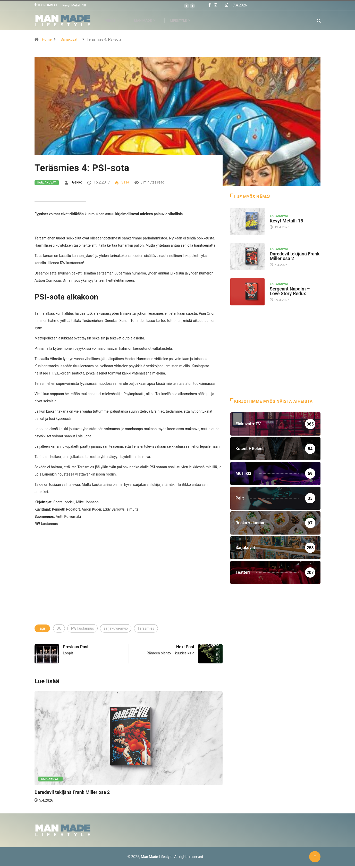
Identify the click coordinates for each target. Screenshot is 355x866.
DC (59, 628)
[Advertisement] (129, 585)
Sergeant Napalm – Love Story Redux (290, 291)
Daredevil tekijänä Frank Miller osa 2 (72, 792)
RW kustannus (82, 628)
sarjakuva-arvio (116, 628)
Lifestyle (184, 20)
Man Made (148, 20)
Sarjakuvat (69, 39)
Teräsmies (146, 628)
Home (47, 39)
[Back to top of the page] (315, 856)
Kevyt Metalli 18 (74, 5)
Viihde (115, 20)
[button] (186, 6)
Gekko (77, 182)
